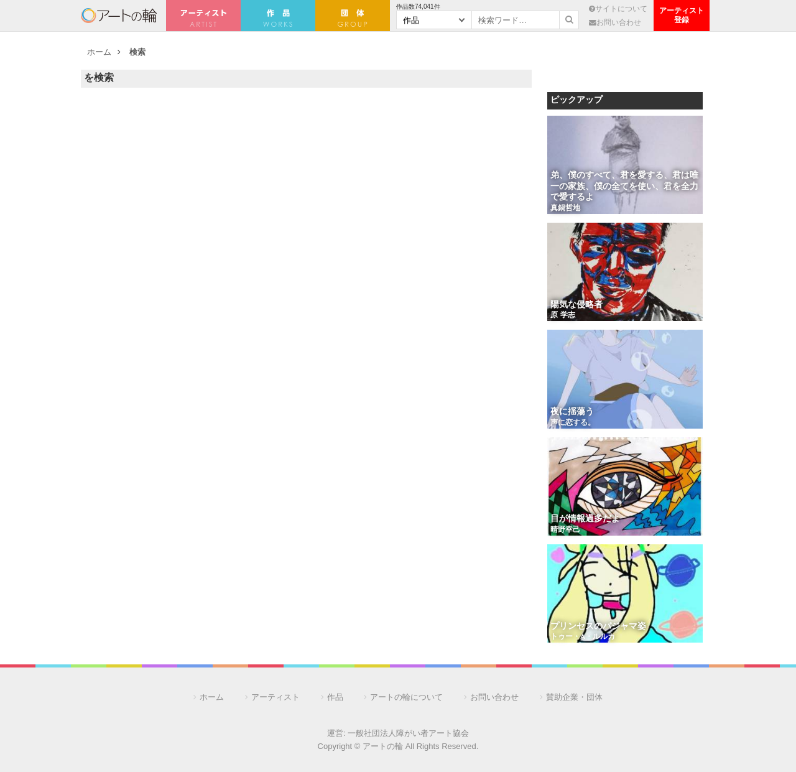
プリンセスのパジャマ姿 (598, 626)
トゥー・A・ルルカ (582, 637)
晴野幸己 (565, 530)
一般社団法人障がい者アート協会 (408, 733)
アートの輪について (406, 697)
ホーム (99, 52)
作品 (335, 697)
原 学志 (562, 315)
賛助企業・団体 (574, 697)
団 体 (352, 15)
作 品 (278, 15)
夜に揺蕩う (572, 412)
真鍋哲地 (565, 208)
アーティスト (203, 15)
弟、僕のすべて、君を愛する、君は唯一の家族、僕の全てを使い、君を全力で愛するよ (624, 186)
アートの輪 (119, 15)
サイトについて (618, 8)
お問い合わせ (615, 22)
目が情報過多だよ (585, 519)
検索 (137, 52)
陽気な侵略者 (576, 305)
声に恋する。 (572, 423)
